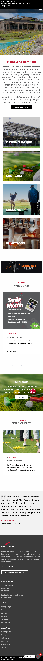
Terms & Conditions (23, 657)
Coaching (12, 457)
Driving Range (6, 607)
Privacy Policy (11, 657)
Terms (3, 648)
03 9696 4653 (5, 5)
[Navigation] (40, 10)
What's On (4, 619)
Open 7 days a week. (8, 1)
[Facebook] (2, 566)
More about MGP (21, 107)
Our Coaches (5, 644)
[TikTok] (10, 566)
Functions (4, 616)
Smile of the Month (15, 337)
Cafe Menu (5, 638)
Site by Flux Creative (8, 659)
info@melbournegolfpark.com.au (12, 595)
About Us (4, 641)
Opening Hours (6, 632)
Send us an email (6, 7)
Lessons (4, 610)
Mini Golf (12, 333)
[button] (15, 52)
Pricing (3, 635)
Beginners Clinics (14, 461)
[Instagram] (5, 566)
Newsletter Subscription (14, 572)
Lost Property (6, 622)
